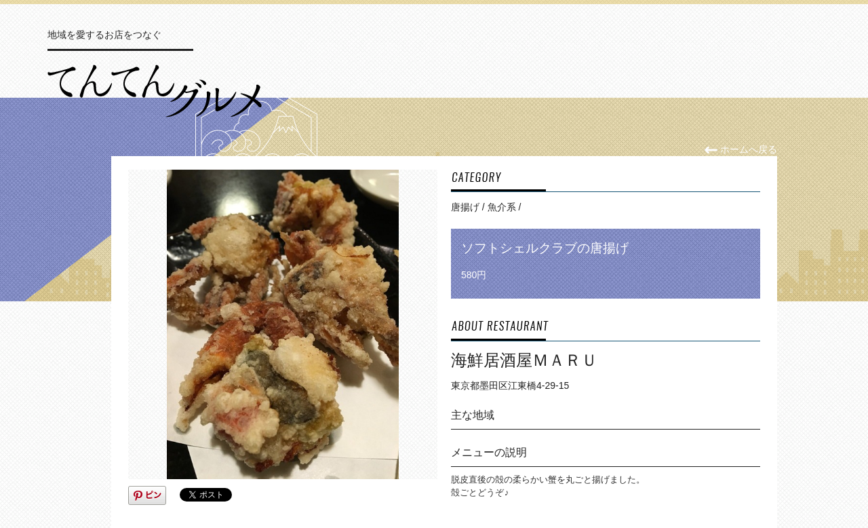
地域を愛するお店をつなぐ (104, 34)
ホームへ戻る (741, 149)
